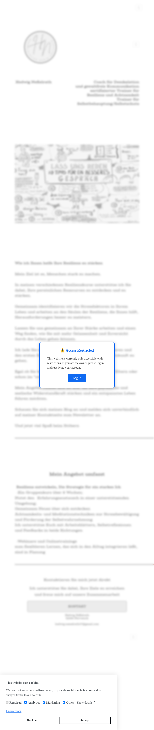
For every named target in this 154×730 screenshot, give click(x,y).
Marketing (53, 702)
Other (70, 702)
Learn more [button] (13, 711)
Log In (77, 377)
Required (15, 702)
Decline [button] (32, 720)
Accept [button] (84, 720)
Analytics (34, 702)
